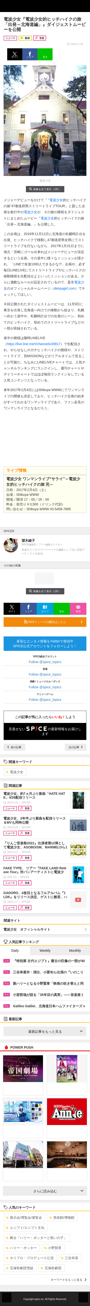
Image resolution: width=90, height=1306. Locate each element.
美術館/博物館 (61, 1217)
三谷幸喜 (69, 1258)
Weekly (45, 950)
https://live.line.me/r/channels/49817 (33, 344)
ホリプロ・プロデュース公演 (30, 1258)
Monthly (75, 950)
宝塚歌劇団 (51, 1268)
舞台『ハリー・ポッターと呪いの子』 (36, 1238)
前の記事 (14, 747)
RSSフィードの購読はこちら (53, 622)
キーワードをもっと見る (68, 1279)
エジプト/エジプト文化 (25, 1228)
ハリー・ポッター (21, 1248)
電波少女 (56, 200)
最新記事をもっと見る (55, 1031)
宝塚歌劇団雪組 (19, 1268)
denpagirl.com (64, 288)
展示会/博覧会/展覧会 (24, 1217)
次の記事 (76, 747)
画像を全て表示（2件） (45, 189)
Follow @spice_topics (45, 662)
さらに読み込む (58, 1191)
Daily (15, 950)
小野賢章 (52, 1248)
